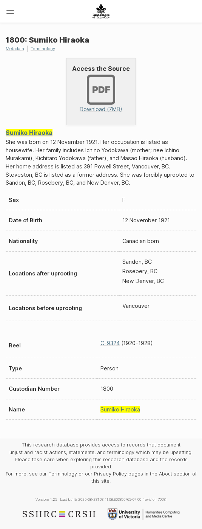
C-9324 (110, 343)
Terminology (43, 48)
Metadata (15, 48)
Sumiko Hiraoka (29, 132)
